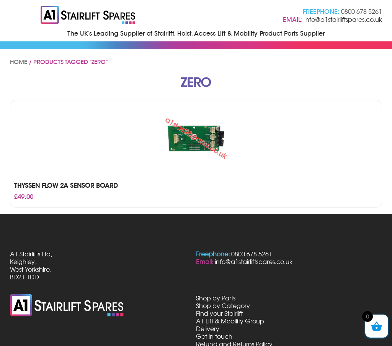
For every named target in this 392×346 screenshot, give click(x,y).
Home (18, 62)
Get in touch (214, 336)
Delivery (207, 329)
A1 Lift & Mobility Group (230, 321)
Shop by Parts (215, 298)
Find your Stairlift (219, 313)
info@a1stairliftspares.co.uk (343, 19)
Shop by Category (223, 306)
